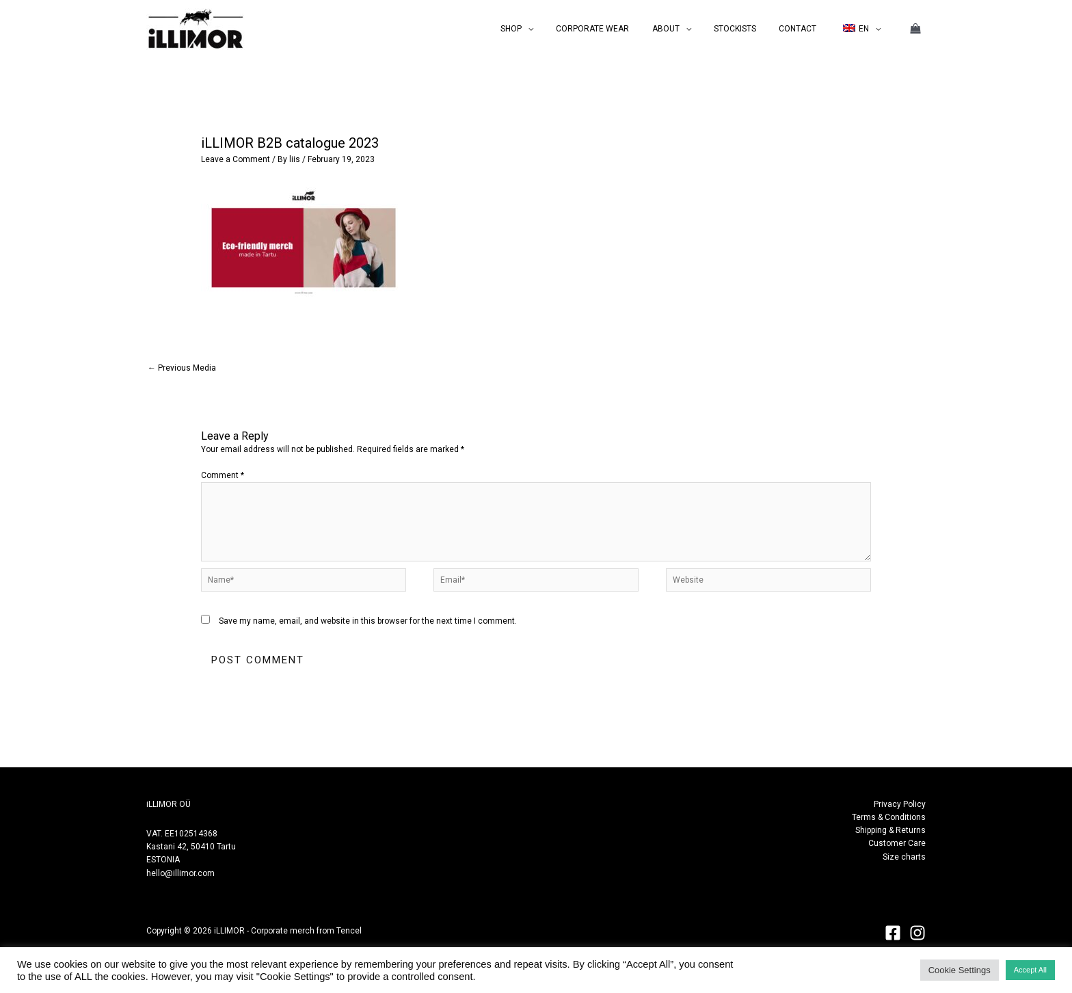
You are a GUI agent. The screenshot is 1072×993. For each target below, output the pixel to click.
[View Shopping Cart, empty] (915, 29)
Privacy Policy (900, 804)
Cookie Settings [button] (959, 970)
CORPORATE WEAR (621, 29)
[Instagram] (917, 933)
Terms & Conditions (889, 817)
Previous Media (182, 368)
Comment (222, 475)
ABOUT (687, 29)
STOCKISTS (750, 29)
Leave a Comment (235, 159)
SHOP (546, 29)
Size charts (904, 857)
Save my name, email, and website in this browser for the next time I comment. (368, 621)
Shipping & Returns (890, 830)
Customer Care (897, 843)
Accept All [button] (1030, 970)
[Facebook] (893, 933)
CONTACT (807, 29)
